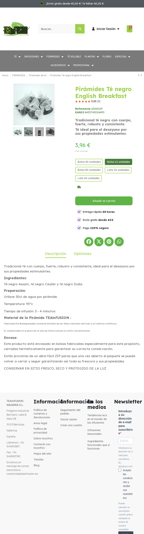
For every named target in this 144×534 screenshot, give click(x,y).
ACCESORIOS (60, 65)
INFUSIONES (33, 56)
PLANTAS (92, 56)
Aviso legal (40, 423)
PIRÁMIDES (54, 56)
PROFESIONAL (83, 65)
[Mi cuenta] (105, 28)
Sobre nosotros (43, 438)
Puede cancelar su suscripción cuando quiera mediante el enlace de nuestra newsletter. (125, 516)
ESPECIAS (122, 56)
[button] (15, 104)
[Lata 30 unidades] (118, 170)
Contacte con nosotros (42, 446)
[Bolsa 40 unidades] (89, 162)
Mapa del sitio (42, 453)
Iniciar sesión (68, 419)
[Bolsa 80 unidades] (89, 170)
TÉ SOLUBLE (74, 56)
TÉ (17, 56)
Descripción (55, 253)
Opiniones (83, 253)
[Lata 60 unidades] (88, 178)
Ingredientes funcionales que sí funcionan (98, 445)
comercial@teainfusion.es (22, 473)
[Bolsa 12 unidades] (118, 162)
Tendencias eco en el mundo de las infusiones (97, 419)
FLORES (107, 56)
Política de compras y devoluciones (42, 413)
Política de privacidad (40, 430)
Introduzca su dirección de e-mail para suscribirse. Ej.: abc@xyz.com (125, 457)
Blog (36, 465)
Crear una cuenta (71, 425)
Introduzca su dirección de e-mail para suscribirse (125, 422)
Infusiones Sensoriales (94, 432)
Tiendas (39, 459)
